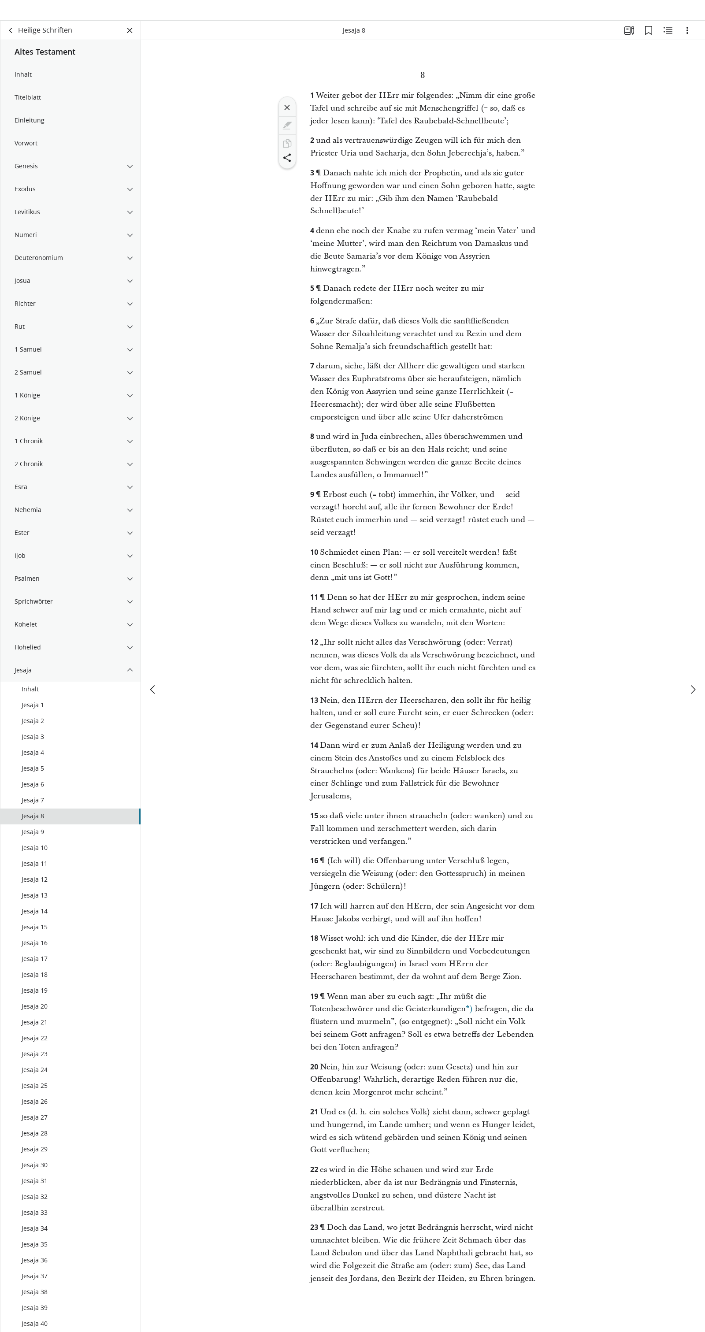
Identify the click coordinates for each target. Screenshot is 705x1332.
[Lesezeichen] (648, 42)
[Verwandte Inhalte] (668, 42)
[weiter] (692, 675)
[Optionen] (687, 42)
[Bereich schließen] (130, 42)
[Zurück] (11, 42)
